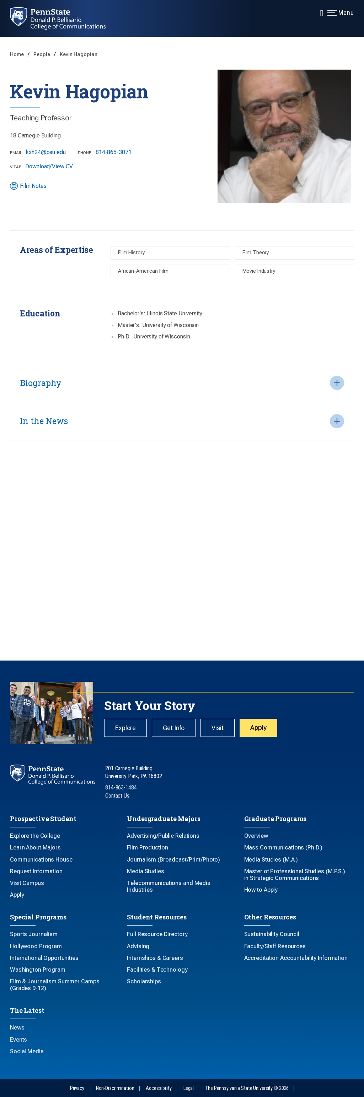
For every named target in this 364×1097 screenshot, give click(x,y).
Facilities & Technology (157, 969)
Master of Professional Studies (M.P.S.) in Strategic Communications (294, 874)
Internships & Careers (155, 958)
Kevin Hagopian (78, 54)
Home (17, 54)
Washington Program (37, 969)
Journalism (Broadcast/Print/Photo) (173, 859)
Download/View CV (49, 166)
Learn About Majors (35, 847)
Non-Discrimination (115, 1088)
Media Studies (145, 871)
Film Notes (28, 186)
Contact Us (117, 795)
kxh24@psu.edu (45, 152)
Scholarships (144, 981)
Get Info (173, 728)
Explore (125, 728)
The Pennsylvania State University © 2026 (247, 1088)
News (17, 1027)
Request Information (36, 871)
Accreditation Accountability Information (296, 958)
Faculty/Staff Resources (275, 946)
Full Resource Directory (157, 934)
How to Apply (261, 889)
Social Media (27, 1051)
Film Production (147, 847)
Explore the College (35, 835)
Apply (258, 727)
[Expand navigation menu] (321, 12)
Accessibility (158, 1088)
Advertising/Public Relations (163, 835)
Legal (188, 1088)
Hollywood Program (36, 946)
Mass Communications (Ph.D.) (283, 847)
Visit (217, 728)
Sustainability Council (271, 934)
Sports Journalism (34, 934)
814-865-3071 (114, 152)
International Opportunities (44, 958)
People (42, 54)
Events (18, 1039)
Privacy (77, 1088)
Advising (138, 946)
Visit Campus (27, 883)
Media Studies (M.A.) (271, 859)
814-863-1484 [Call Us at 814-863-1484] (121, 787)
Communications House (41, 859)
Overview (256, 835)
